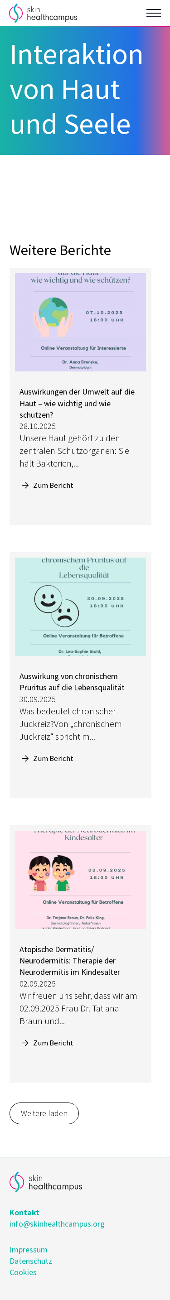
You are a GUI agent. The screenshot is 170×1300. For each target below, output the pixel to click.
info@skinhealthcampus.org (57, 1223)
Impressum (29, 1249)
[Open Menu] (153, 13)
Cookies (23, 1272)
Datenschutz (31, 1261)
